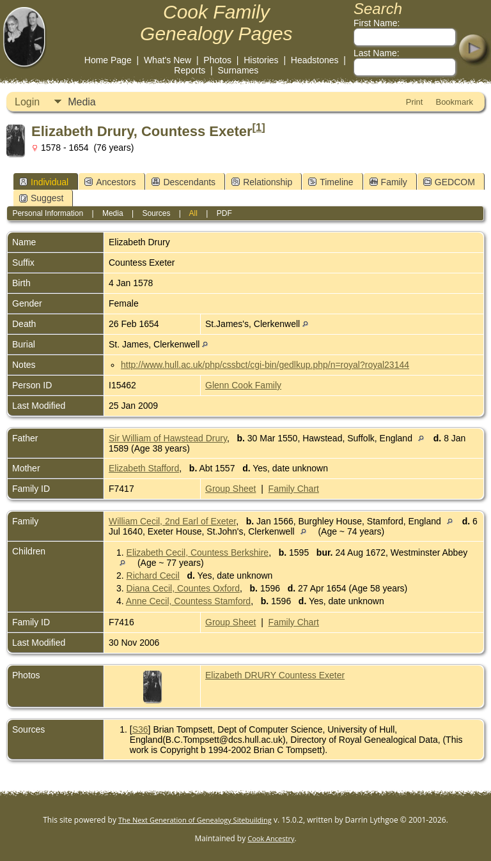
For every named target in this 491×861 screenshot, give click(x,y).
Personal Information (47, 213)
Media (82, 101)
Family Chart (294, 489)
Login (27, 101)
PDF (224, 213)
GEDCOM (449, 182)
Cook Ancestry (270, 838)
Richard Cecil (153, 575)
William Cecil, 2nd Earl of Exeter (172, 521)
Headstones (315, 60)
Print (414, 102)
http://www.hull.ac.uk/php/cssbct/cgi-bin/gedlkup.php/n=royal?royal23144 (265, 365)
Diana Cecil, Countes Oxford (183, 588)
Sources (156, 213)
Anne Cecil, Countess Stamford (188, 601)
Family (388, 182)
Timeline (330, 182)
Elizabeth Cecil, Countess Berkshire (198, 552)
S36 (140, 729)
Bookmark (454, 102)
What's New (167, 60)
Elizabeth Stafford (144, 468)
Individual (43, 182)
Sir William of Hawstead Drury (168, 438)
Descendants (183, 182)
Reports (189, 70)
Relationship (261, 182)
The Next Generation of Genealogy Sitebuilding (195, 820)
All (193, 213)
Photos (217, 60)
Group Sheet (230, 489)
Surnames (238, 70)
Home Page (108, 60)
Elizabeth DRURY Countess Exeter (275, 675)
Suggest (41, 198)
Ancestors (110, 182)
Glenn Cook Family (243, 385)
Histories (261, 60)
